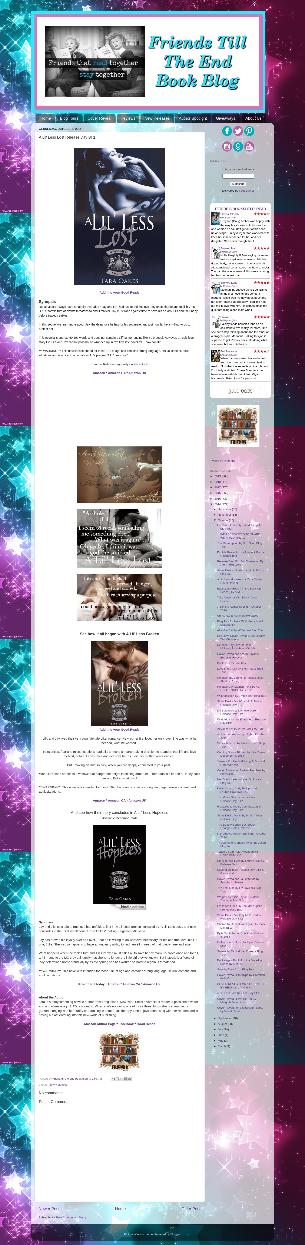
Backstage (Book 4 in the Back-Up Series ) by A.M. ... (239, 590)
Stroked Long (229, 282)
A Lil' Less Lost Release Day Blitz (238, 993)
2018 (218, 481)
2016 (218, 493)
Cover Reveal (99, 118)
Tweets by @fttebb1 (223, 460)
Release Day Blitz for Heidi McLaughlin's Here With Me (236, 646)
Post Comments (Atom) (71, 1217)
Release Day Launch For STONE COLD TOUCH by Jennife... (238, 688)
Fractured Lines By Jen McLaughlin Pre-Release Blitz (239, 907)
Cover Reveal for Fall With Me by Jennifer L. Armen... (238, 880)
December (225, 509)
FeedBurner (246, 190)
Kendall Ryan (229, 218)
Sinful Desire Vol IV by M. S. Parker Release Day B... (239, 703)
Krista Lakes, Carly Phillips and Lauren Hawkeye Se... (237, 790)
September (225, 1018)
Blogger (175, 1234)
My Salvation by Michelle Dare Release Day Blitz (236, 712)
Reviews (127, 118)
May (221, 1040)
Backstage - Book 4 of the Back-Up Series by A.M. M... (239, 962)
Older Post (190, 1208)
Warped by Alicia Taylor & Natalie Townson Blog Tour (238, 898)
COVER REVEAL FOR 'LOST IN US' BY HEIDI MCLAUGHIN (240, 986)
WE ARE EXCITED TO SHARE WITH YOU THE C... (238, 536)
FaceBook (141, 364)
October (223, 520)
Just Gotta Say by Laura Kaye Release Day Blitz (236, 799)
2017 (218, 487)
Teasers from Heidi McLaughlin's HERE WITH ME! (238, 853)
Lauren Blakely (230, 355)
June (221, 1035)
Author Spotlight (193, 118)
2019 (218, 476)
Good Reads (146, 1024)
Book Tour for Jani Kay (231, 663)
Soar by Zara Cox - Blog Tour (235, 969)
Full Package (229, 351)
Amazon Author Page (100, 1024)
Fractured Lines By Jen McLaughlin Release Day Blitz (239, 808)
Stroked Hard (229, 248)
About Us (253, 118)
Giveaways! (226, 118)
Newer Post (49, 1208)
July (221, 1029)
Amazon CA (117, 373)
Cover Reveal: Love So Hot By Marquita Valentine (236, 1000)
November (225, 514)
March (222, 1046)
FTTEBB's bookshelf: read (240, 209)
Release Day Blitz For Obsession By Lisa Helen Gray (240, 563)
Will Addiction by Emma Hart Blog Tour (241, 695)
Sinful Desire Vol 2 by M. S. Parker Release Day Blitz (239, 917)
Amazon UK (137, 373)
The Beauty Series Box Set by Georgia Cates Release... (236, 826)
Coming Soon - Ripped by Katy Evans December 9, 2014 (241, 754)
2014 (218, 504)
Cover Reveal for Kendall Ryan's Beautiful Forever (238, 655)
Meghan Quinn (230, 252)
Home (45, 118)
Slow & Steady (230, 214)
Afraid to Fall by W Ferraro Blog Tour (240, 630)
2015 (218, 498)
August (223, 1024)
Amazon (99, 373)
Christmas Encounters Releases (237, 615)
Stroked (226, 317)
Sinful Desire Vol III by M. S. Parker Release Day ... (239, 817)
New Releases (157, 118)
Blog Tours (69, 118)
